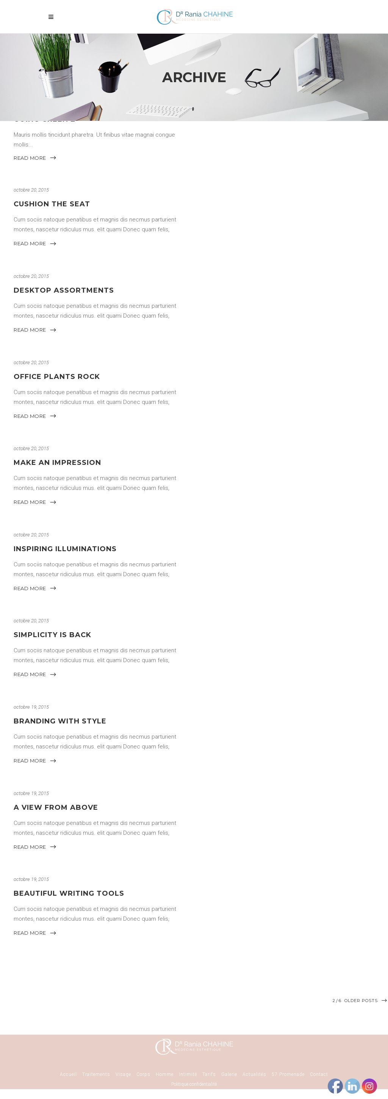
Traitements (96, 1074)
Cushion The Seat (52, 204)
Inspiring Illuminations (65, 549)
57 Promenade (288, 1074)
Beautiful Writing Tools (69, 893)
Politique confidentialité (194, 1084)
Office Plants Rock (57, 377)
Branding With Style (60, 721)
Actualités (254, 1074)
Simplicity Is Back (52, 635)
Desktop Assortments (64, 290)
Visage (123, 1074)
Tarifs (209, 1074)
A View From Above (56, 807)
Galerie (229, 1074)
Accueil (68, 1074)
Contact (319, 1074)
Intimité (188, 1074)
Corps (143, 1074)
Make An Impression (57, 462)
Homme (165, 1074)
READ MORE (35, 158)
